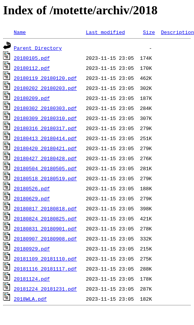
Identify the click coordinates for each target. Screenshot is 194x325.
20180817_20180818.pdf (45, 208)
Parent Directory (38, 47)
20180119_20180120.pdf (45, 77)
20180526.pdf (32, 188)
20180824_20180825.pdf (45, 218)
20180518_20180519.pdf (45, 178)
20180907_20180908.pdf (45, 238)
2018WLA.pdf (30, 298)
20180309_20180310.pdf (45, 118)
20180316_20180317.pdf (45, 128)
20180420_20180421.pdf (45, 148)
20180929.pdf (32, 248)
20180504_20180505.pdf (45, 168)
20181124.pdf (32, 278)
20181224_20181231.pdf (45, 288)
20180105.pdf (32, 57)
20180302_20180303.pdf (45, 108)
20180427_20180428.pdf (45, 158)
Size (149, 32)
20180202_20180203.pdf (45, 88)
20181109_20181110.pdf (45, 258)
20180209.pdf (32, 98)
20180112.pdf (32, 67)
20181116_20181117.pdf (45, 268)
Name (20, 32)
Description (177, 32)
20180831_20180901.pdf (45, 228)
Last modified (105, 32)
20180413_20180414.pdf (45, 138)
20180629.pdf (32, 198)
